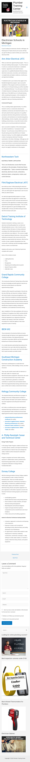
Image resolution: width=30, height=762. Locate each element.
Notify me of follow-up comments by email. (13, 615)
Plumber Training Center (18, 5)
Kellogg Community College (14, 391)
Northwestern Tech (10, 157)
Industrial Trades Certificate (12, 425)
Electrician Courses (6, 45)
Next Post (15, 557)
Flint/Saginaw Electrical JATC (15, 182)
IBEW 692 (6, 329)
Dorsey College (8, 471)
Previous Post (15, 554)
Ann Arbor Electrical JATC (13, 59)
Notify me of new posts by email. (11, 619)
